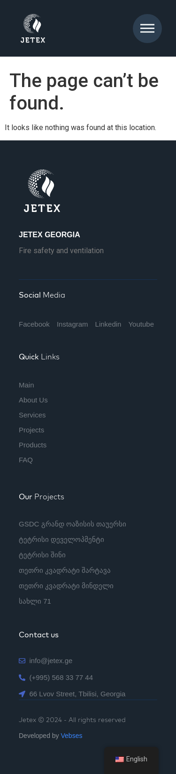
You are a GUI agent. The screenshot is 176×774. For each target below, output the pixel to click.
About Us (33, 400)
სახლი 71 (35, 601)
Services (32, 415)
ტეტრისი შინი (42, 555)
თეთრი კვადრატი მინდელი (66, 586)
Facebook (34, 324)
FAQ (26, 460)
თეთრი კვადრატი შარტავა (65, 570)
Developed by (50, 735)
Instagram (72, 324)
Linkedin (108, 324)
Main (26, 385)
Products (32, 445)
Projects (31, 430)
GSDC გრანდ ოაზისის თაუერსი (72, 524)
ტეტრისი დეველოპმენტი (61, 539)
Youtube (141, 324)
